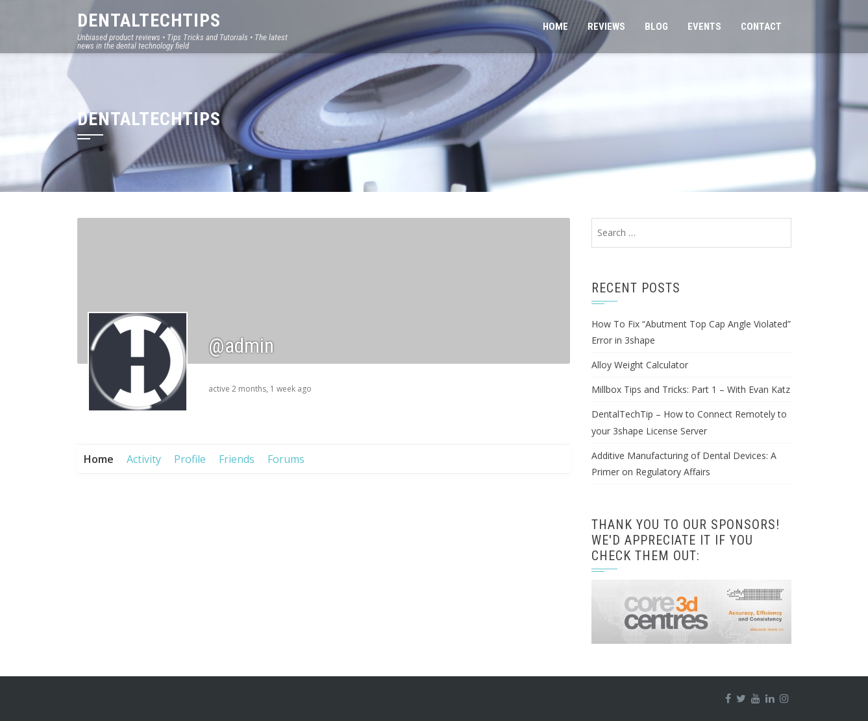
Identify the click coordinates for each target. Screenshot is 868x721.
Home (555, 26)
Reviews (606, 26)
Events (704, 26)
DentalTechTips (149, 20)
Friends (236, 459)
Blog (656, 26)
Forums (285, 459)
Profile (190, 459)
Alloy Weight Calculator (639, 365)
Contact (761, 26)
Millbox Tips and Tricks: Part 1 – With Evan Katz (690, 389)
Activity (144, 459)
